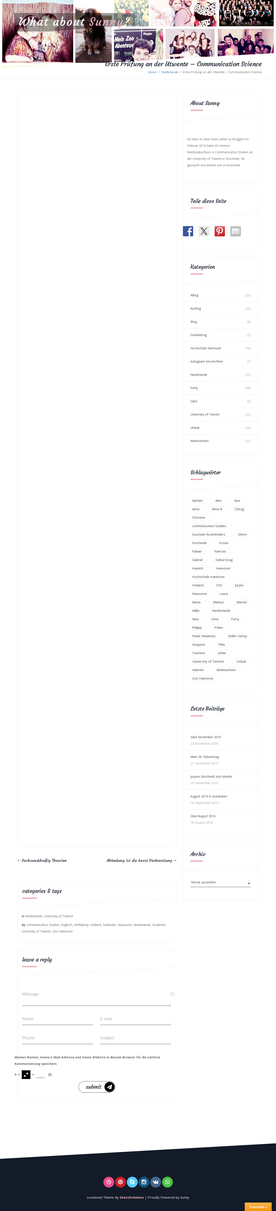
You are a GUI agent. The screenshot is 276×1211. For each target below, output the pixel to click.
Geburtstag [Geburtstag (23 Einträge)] (224, 560)
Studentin (158, 925)
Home (152, 72)
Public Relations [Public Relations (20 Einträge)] (204, 636)
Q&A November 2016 (205, 737)
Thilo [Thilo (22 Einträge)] (221, 644)
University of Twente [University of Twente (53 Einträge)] (208, 661)
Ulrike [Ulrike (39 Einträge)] (222, 653)
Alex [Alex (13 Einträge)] (218, 500)
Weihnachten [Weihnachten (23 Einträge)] (226, 670)
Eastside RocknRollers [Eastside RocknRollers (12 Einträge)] (208, 534)
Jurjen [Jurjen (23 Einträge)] (239, 585)
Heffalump (81, 925)
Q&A (193, 401)
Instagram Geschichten (206, 361)
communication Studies (42, 925)
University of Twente (58, 916)
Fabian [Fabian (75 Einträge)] (197, 551)
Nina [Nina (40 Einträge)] (195, 619)
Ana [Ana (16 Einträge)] (237, 500)
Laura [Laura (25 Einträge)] (224, 593)
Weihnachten (199, 441)
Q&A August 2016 (203, 816)
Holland (95, 925)
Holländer (109, 925)
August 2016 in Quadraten (208, 796)
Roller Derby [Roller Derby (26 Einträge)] (237, 636)
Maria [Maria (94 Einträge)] (196, 602)
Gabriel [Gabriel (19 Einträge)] (197, 560)
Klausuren (125, 925)
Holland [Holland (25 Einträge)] (197, 585)
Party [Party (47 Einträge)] (235, 619)
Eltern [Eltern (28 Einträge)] (242, 534)
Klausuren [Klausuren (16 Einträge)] (199, 593)
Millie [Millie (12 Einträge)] (196, 610)
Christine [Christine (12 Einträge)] (198, 517)
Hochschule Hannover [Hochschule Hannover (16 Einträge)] (208, 576)
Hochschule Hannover (205, 348)
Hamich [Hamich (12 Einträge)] (197, 568)
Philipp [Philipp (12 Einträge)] (197, 627)
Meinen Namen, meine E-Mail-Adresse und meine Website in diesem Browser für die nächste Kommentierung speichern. (87, 1060)
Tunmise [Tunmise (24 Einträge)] (198, 653)
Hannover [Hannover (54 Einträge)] (223, 568)
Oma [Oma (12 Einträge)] (214, 619)
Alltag (194, 295)
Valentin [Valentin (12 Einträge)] (198, 670)
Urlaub (195, 428)
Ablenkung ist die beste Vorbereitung (139, 860)
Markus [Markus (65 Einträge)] (218, 602)
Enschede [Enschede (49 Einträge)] (199, 543)
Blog (193, 322)
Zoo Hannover (63, 931)
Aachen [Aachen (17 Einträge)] (197, 500)
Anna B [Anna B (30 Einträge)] (217, 509)
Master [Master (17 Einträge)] (241, 602)
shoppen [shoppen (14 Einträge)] (198, 644)
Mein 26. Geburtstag (204, 757)
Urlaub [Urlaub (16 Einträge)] (241, 661)
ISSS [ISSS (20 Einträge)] (219, 585)
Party (194, 388)
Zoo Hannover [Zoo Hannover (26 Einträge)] (203, 678)
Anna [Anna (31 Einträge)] (195, 509)
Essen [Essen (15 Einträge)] (223, 543)
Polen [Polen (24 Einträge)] (219, 627)
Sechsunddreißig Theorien (44, 860)
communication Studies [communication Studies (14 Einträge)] (209, 526)
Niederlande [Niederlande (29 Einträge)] (221, 610)
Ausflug (195, 308)
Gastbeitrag (198, 335)
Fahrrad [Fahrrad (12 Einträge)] (220, 551)
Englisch (66, 925)
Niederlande (169, 72)
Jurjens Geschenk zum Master (211, 776)
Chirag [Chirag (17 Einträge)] (239, 509)
